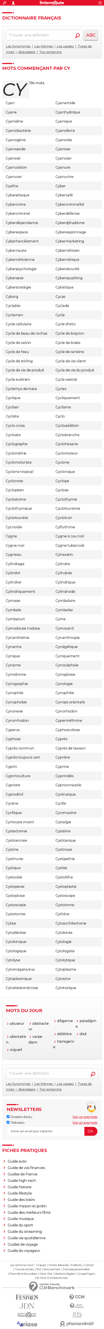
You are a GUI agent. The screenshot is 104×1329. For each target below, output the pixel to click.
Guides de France (22, 1174)
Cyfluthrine (65, 527)
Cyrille (61, 803)
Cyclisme (63, 407)
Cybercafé (64, 195)
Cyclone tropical (19, 472)
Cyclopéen (15, 490)
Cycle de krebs (68, 343)
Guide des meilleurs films (29, 1212)
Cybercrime (16, 204)
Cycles (61, 389)
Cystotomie (15, 914)
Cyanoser (64, 158)
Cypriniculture (18, 776)
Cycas (60, 297)
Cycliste (12, 416)
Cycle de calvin (18, 343)
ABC (91, 35)
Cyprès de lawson (70, 748)
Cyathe (12, 186)
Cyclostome (16, 499)
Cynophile (14, 693)
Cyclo (60, 416)
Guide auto (17, 1161)
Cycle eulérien (18, 379)
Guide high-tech (22, 1181)
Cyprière (63, 757)
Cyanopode (16, 149)
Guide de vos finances (26, 1168)
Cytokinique (16, 942)
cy (14, 89)
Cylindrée (64, 573)
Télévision (15, 1123)
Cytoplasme (66, 969)
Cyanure (63, 167)
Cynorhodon (66, 711)
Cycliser (12, 407)
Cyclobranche (67, 435)
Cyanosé (13, 158)
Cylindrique (65, 582)
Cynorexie (14, 711)
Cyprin (11, 767)
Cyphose (13, 739)
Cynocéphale (67, 665)
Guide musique (21, 1219)
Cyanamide (65, 103)
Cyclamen (14, 315)
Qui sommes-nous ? (22, 1265)
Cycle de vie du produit (75, 370)
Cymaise (13, 601)
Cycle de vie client (71, 361)
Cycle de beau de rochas (26, 333)
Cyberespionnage (71, 232)
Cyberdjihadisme (70, 223)
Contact (89, 1265)
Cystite (61, 868)
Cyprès (61, 739)
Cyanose (63, 149)
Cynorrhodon (17, 720)
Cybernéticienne (20, 260)
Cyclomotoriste (19, 462)
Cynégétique (67, 647)
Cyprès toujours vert (23, 757)
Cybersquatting (69, 278)
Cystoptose (15, 896)
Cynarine (13, 647)
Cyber (61, 186)
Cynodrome (16, 674)
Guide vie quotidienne (27, 1238)
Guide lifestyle (20, 1193)
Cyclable (13, 306)
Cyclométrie (16, 453)
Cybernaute (16, 250)
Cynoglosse (65, 674)
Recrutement (52, 1269)
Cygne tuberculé (70, 545)
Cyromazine (66, 813)
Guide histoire (20, 1187)
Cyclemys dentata (21, 389)
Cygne (11, 536)
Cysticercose (16, 840)
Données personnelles (76, 1269)
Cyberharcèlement (22, 241)
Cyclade (62, 306)
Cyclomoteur (67, 453)
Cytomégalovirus (20, 969)
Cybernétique (67, 260)
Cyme (60, 619)
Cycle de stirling (19, 361)
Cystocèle (14, 877)
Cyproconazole (68, 785)
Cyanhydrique (68, 112)
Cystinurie (14, 859)
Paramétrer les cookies (23, 1273)
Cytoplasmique (19, 979)
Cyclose (62, 490)
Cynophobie (16, 702)
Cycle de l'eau (17, 352)
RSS (38, 1269)
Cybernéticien (68, 250)
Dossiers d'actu (19, 1117)
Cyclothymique (19, 508)
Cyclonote (14, 481)
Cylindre (63, 564)
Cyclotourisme (68, 508)
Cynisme (13, 665)
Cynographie (17, 684)
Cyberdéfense (68, 213)
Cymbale (13, 610)
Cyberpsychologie (21, 269)
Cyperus (13, 730)
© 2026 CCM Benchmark (52, 1278)
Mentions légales (65, 1273)
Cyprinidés (65, 776)
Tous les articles (24, 1269)
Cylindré (13, 573)
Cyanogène (16, 140)
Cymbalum (15, 619)
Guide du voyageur (24, 1251)
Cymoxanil (65, 628)
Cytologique (16, 951)
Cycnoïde (14, 527)
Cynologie (64, 684)
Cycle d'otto (65, 324)
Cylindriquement (20, 591)
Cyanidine (14, 121)
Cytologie (64, 942)
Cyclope (62, 481)
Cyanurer (14, 177)
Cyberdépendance (22, 223)
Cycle (60, 315)
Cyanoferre (65, 131)
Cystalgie (63, 822)
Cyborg (12, 297)
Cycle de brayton (70, 333)
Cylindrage (15, 564)
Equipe (41, 1265)
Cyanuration (16, 167)
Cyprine (62, 767)
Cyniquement (68, 656)
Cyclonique (65, 472)
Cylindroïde (65, 591)
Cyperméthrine (69, 720)
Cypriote (13, 785)
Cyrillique (14, 813)
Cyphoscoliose (68, 730)
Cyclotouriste (17, 518)
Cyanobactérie (18, 131)
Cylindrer (14, 582)
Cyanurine (65, 177)
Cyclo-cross (15, 425)
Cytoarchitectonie (71, 923)
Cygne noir (15, 545)
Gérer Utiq (45, 1273)
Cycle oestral (66, 379)
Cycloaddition (67, 425)
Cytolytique (65, 960)
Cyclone (62, 462)
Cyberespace (17, 232)
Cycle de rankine (70, 352)
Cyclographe (17, 444)
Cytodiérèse (16, 933)
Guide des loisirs (21, 1200)
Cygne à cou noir (70, 536)
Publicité (76, 1265)
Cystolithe (64, 877)
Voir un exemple (84, 1117)
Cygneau (13, 554)
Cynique (13, 656)
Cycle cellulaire (18, 324)
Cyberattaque (17, 195)
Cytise (11, 923)
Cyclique (13, 398)
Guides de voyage (23, 1244)
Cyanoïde (64, 140)
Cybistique (64, 287)
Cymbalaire (65, 601)
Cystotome (65, 905)
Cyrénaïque (66, 794)
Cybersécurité (67, 269)
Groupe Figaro (86, 1273)
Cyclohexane (67, 444)
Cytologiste (65, 951)
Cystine (12, 849)
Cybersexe (15, 278)
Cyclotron (64, 518)
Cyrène (12, 803)
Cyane (11, 112)
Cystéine (63, 831)
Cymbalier (64, 610)
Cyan (10, 103)
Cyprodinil (14, 794)
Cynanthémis (17, 638)
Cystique (13, 868)
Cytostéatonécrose (22, 988)
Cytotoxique (66, 988)
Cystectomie (16, 831)
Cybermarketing (70, 241)
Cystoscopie (16, 905)
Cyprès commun (20, 748)
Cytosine (63, 979)
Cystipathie (65, 859)
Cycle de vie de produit (25, 370)
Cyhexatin (64, 554)
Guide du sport (20, 1225)
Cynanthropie (68, 638)
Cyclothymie (66, 499)
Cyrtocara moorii (20, 822)
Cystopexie (15, 886)
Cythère (62, 914)
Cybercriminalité (70, 204)
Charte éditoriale (58, 1265)
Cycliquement (68, 398)
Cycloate (13, 435)
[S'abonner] (52, 1131)
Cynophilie (65, 693)
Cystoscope (65, 896)
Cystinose (64, 849)
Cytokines (64, 933)
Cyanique (64, 121)
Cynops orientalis (70, 702)
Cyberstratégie (18, 287)
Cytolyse (13, 960)
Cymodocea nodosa (23, 628)
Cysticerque (66, 840)
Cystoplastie (66, 886)
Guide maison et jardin (27, 1206)
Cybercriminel (18, 213)
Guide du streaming (25, 1231)
